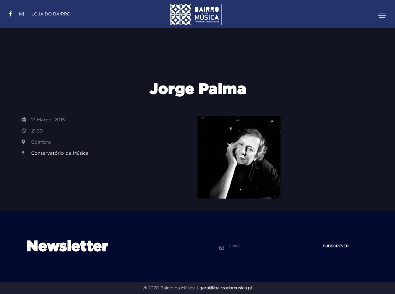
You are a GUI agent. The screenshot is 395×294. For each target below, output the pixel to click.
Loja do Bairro (51, 13)
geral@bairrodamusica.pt (225, 287)
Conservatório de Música (60, 153)
